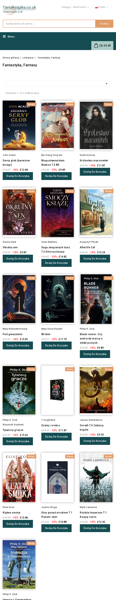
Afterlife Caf (87, 247)
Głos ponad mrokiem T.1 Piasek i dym (56, 514)
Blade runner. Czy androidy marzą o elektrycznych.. (91, 338)
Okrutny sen (10, 247)
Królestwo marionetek (94, 160)
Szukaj (104, 23)
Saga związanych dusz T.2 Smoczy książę (55, 249)
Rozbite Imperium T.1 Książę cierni (93, 514)
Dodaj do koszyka (17, 176)
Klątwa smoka (11, 512)
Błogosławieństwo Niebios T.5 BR (53, 162)
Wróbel (45, 334)
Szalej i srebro (50, 425)
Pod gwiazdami (13, 334)
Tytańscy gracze (13, 430)
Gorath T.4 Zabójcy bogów (92, 427)
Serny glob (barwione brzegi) (16, 162)
